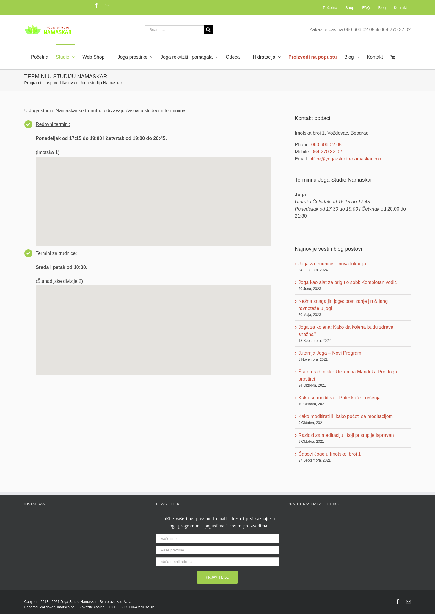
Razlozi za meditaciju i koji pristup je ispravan (346, 435)
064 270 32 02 (327, 151)
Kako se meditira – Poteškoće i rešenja (340, 397)
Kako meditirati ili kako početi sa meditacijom (346, 416)
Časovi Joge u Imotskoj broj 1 (330, 453)
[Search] (208, 29)
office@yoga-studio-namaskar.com (345, 158)
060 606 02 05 (326, 144)
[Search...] (174, 29)
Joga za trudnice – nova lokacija (332, 263)
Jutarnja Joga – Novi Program (330, 353)
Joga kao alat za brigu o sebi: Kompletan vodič (348, 282)
